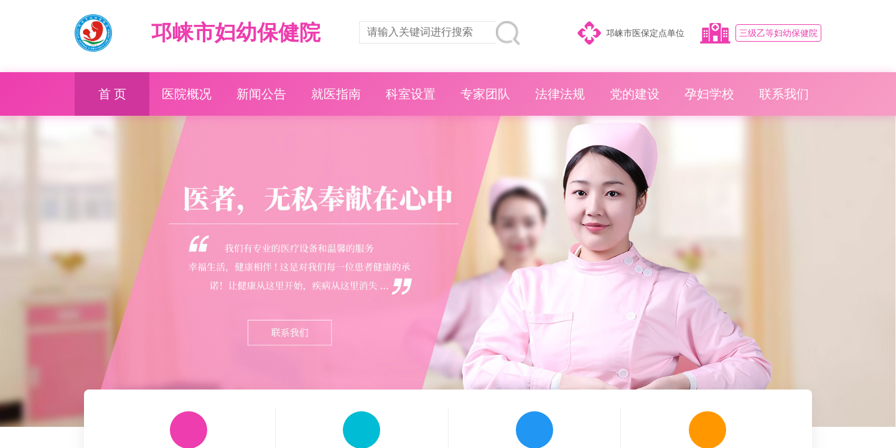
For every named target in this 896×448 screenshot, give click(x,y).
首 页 (112, 94)
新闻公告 (261, 94)
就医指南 (336, 94)
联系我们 (784, 94)
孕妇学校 (709, 94)
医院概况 (187, 94)
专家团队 (485, 94)
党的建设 (635, 94)
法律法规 (560, 94)
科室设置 (411, 94)
